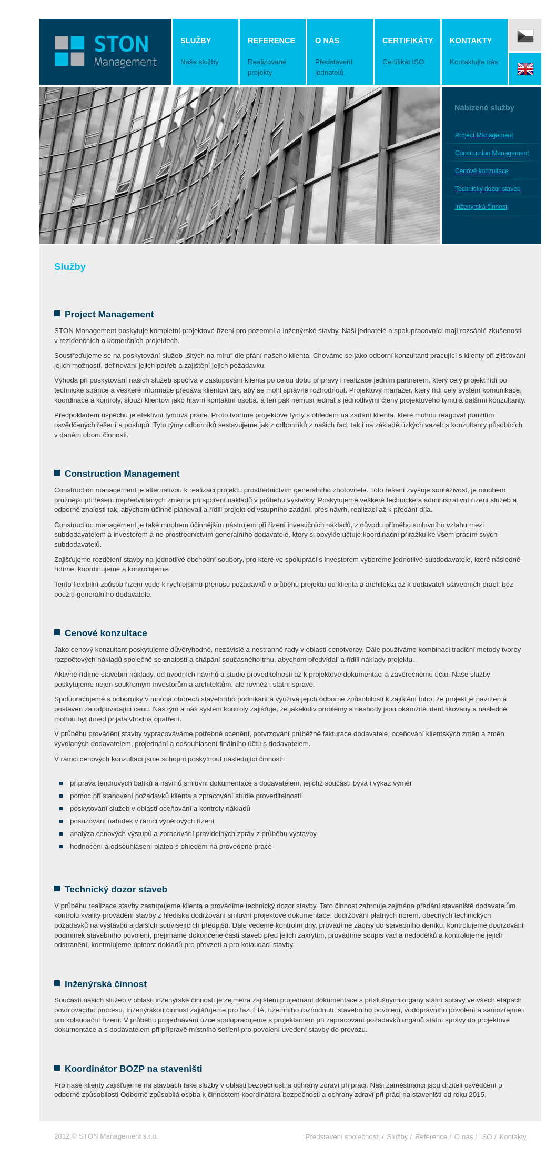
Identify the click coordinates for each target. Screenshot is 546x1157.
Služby (205, 51)
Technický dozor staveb (488, 189)
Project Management (484, 135)
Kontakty (475, 51)
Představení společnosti (343, 1137)
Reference (273, 57)
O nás (340, 57)
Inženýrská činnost (481, 206)
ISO (486, 1137)
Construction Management (492, 153)
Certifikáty (407, 51)
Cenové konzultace (482, 171)
